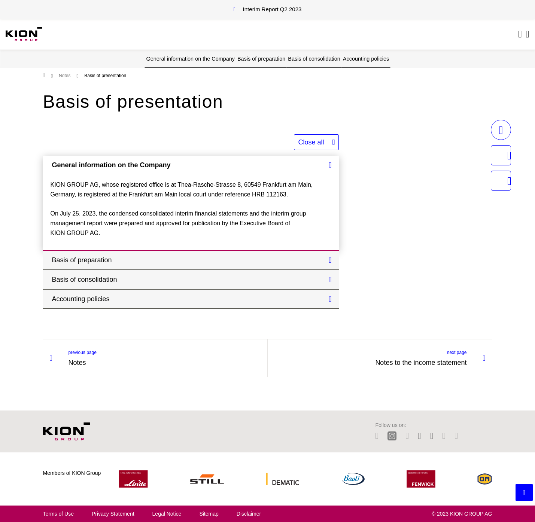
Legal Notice (167, 514)
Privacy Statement (113, 514)
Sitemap (208, 514)
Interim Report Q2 (272, 9)
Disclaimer (249, 514)
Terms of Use (58, 514)
